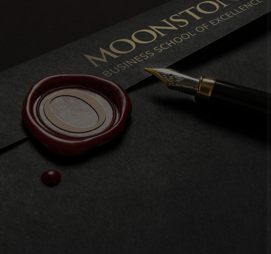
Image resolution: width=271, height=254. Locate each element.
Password (145, 139)
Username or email (155, 106)
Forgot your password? (236, 171)
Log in (196, 191)
